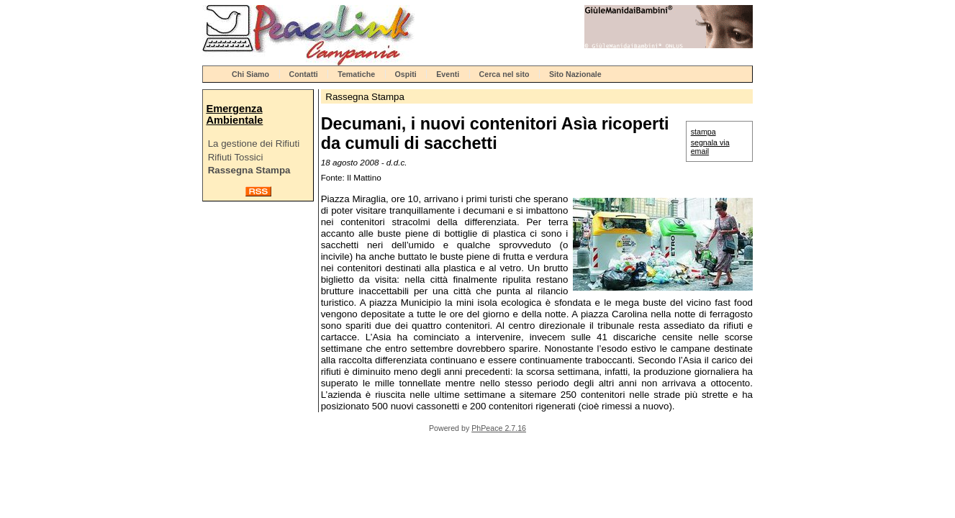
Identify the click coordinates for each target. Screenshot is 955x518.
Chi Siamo (250, 74)
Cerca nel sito (504, 74)
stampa (703, 131)
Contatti (303, 74)
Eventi (447, 74)
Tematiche (356, 74)
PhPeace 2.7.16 (498, 428)
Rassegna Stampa (249, 170)
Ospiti (406, 74)
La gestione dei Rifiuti (253, 143)
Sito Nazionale (575, 74)
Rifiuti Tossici (235, 157)
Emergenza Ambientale (234, 114)
